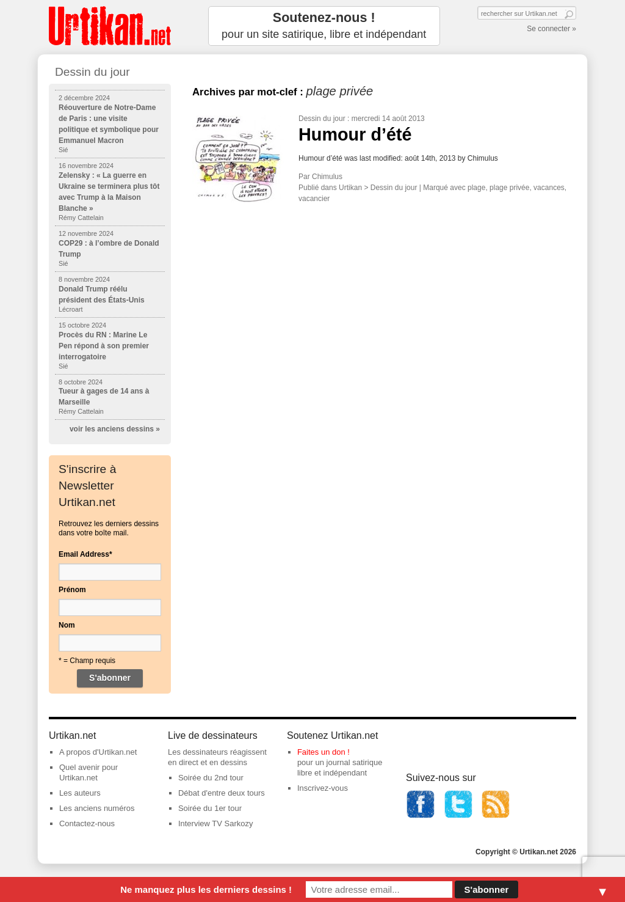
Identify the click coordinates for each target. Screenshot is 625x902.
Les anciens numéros (97, 808)
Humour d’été (355, 134)
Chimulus (327, 176)
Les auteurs (80, 793)
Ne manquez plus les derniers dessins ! (206, 889)
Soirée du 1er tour (210, 808)
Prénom (72, 589)
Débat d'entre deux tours (221, 793)
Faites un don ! (323, 752)
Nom (67, 625)
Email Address (85, 554)
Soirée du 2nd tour (211, 777)
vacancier (314, 198)
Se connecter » (551, 28)
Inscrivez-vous (322, 788)
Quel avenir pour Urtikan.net (88, 772)
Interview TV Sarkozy (215, 823)
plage (476, 187)
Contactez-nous (87, 823)
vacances (549, 187)
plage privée (509, 187)
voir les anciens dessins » (115, 429)
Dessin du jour (321, 118)
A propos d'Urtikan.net (98, 752)
